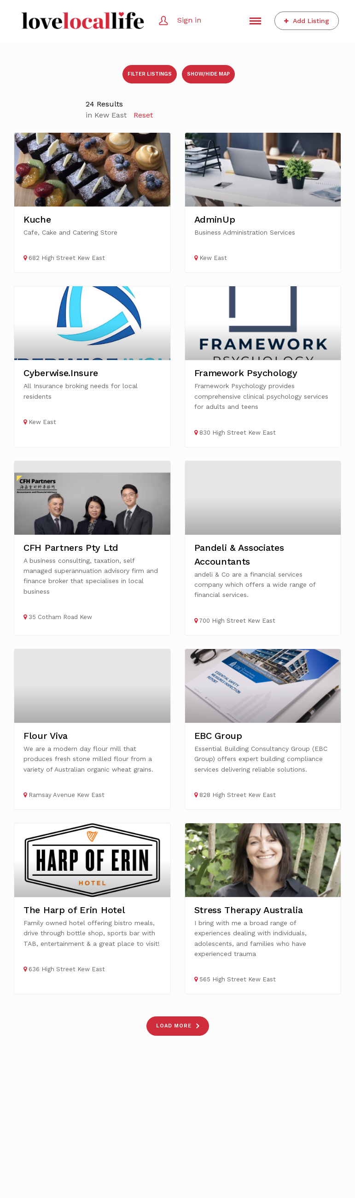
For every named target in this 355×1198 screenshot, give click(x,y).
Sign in (189, 20)
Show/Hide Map (208, 74)
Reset (143, 115)
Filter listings (150, 74)
